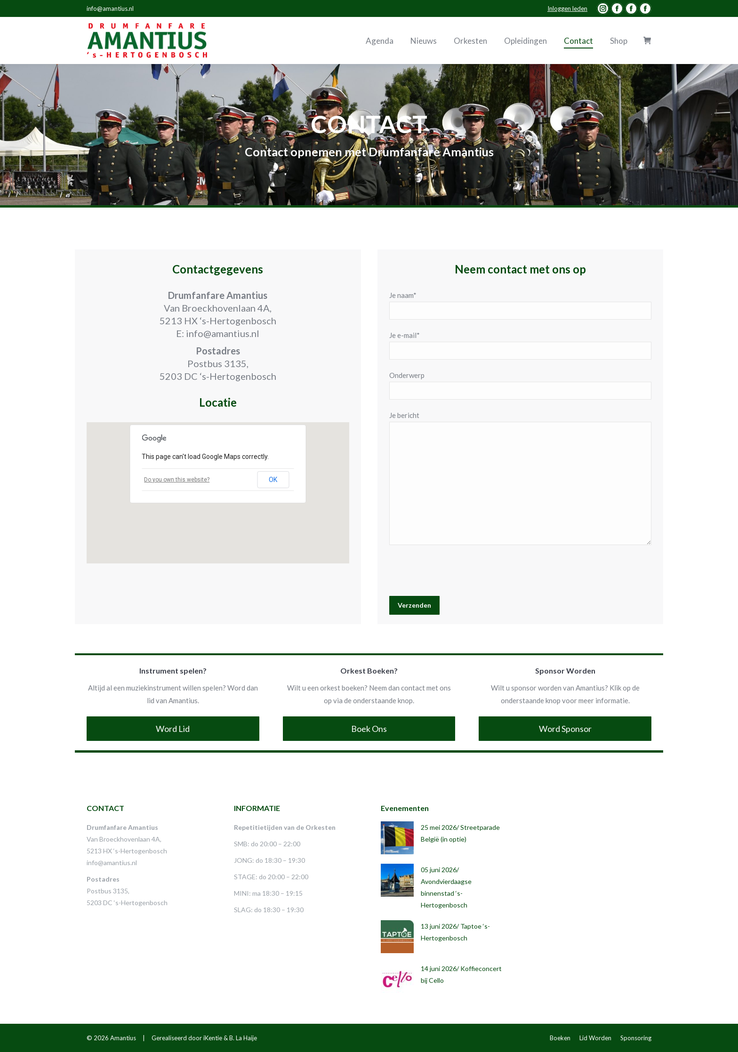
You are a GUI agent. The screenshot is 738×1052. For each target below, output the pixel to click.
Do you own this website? (176, 479)
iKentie (212, 1038)
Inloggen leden (567, 8)
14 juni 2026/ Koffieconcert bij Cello (461, 974)
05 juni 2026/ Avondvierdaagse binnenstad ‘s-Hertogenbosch (446, 887)
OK (273, 479)
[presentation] (460, 572)
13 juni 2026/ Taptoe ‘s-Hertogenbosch (455, 932)
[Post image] (397, 837)
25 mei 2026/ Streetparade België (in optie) (460, 833)
